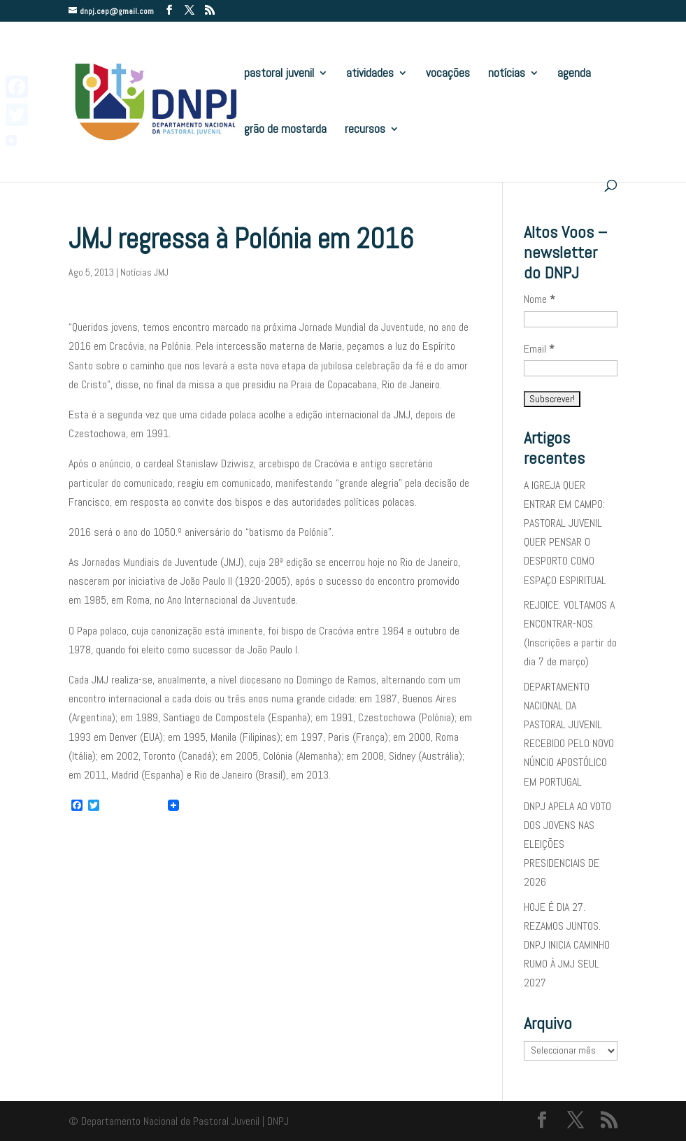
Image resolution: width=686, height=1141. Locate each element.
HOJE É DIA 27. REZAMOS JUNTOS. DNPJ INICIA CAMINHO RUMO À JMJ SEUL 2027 (567, 945)
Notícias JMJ (144, 272)
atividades (370, 74)
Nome (539, 299)
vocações (448, 74)
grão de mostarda (285, 130)
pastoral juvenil (279, 74)
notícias (506, 74)
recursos (365, 130)
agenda (574, 74)
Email (539, 348)
